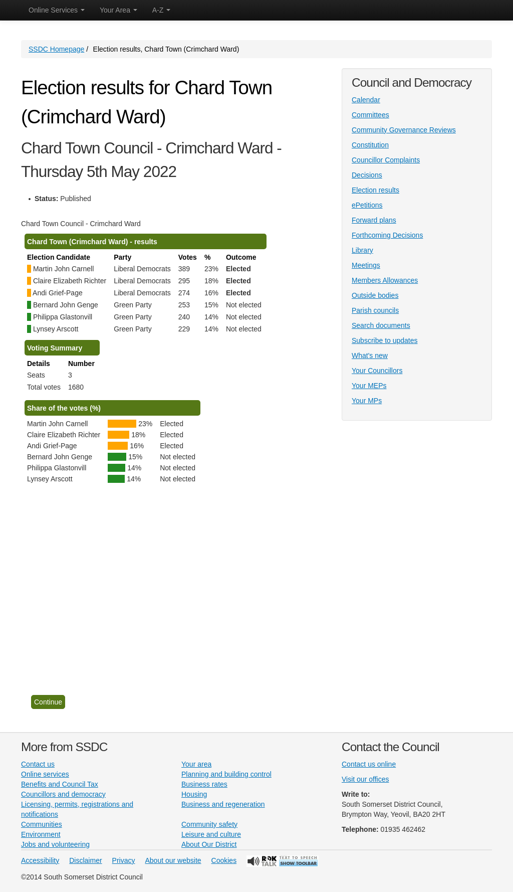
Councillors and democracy (63, 794)
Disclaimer (85, 860)
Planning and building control (226, 774)
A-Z (161, 10)
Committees (370, 115)
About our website (173, 860)
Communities (41, 824)
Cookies (224, 860)
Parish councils (375, 310)
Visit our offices (365, 779)
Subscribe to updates (385, 340)
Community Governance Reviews (404, 130)
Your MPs (367, 401)
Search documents (381, 325)
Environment (41, 834)
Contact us (38, 764)
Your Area (118, 10)
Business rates (204, 784)
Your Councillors (377, 371)
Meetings (366, 265)
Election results (375, 190)
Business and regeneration (223, 804)
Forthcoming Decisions (387, 235)
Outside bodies (375, 295)
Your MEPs (369, 386)
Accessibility (40, 860)
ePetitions (367, 205)
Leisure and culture (211, 834)
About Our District (208, 844)
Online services (45, 774)
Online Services (57, 10)
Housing (194, 794)
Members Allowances (385, 280)
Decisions (367, 175)
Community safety (209, 824)
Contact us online (369, 764)
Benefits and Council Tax (59, 784)
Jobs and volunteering (55, 844)
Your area (196, 764)
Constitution (370, 145)
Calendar (366, 100)
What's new (370, 355)
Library (362, 250)
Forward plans (374, 220)
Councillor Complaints (386, 160)
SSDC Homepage (56, 49)
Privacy (123, 860)
